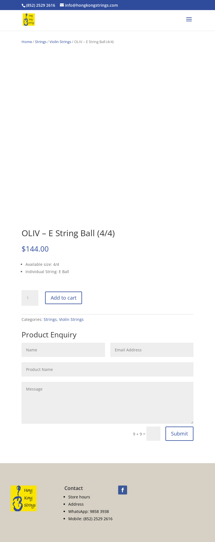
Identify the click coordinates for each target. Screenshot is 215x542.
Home (27, 41)
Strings (40, 41)
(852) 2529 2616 (40, 5)
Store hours (79, 497)
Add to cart (63, 297)
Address (76, 504)
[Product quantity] (30, 298)
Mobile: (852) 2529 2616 (90, 518)
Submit (179, 433)
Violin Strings (60, 41)
